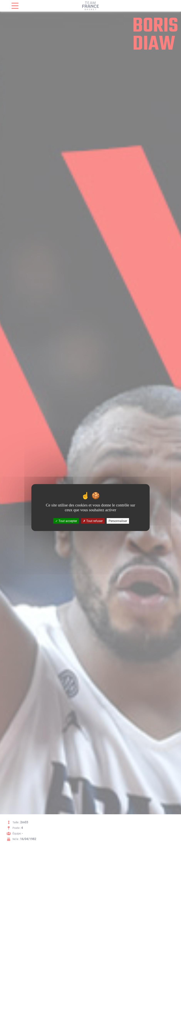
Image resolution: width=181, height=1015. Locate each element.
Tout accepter (66, 521)
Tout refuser (93, 521)
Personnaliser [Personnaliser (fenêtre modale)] (118, 521)
